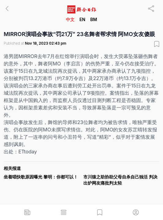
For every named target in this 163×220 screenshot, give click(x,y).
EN (82, 19)
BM (93, 19)
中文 (70, 19)
